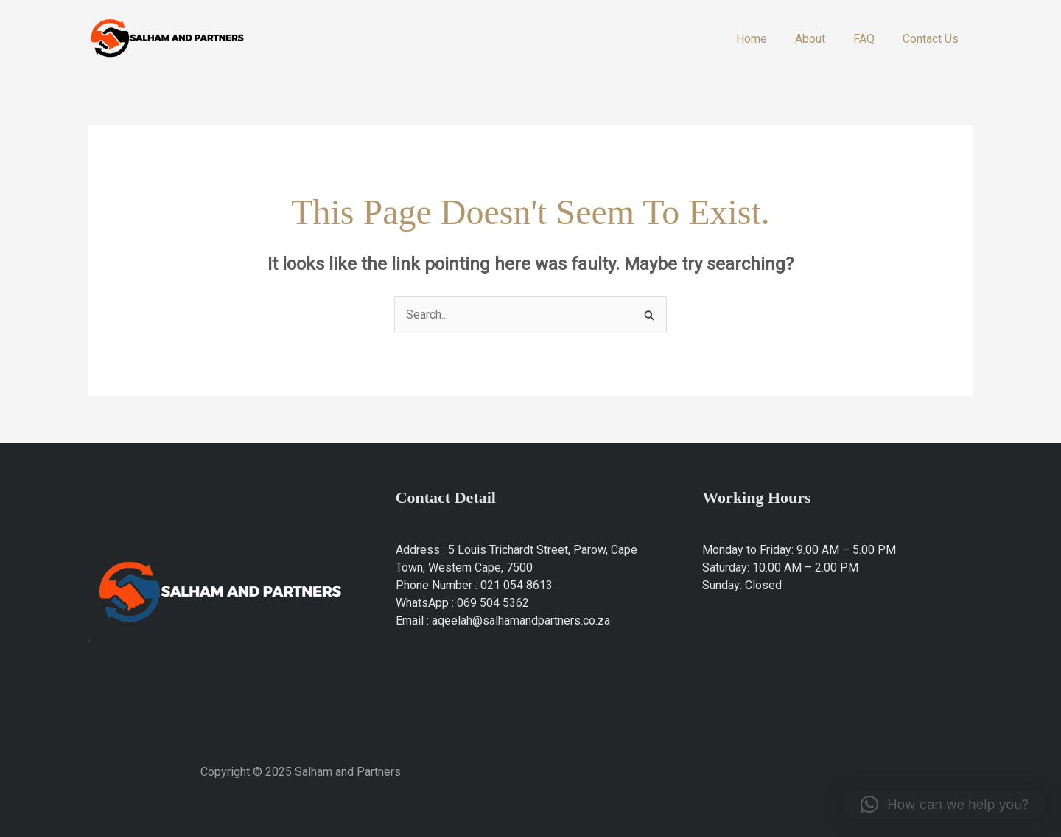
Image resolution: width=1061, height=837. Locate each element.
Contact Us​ (933, 39)
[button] (944, 804)
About (821, 39)
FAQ (870, 39)
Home (767, 39)
